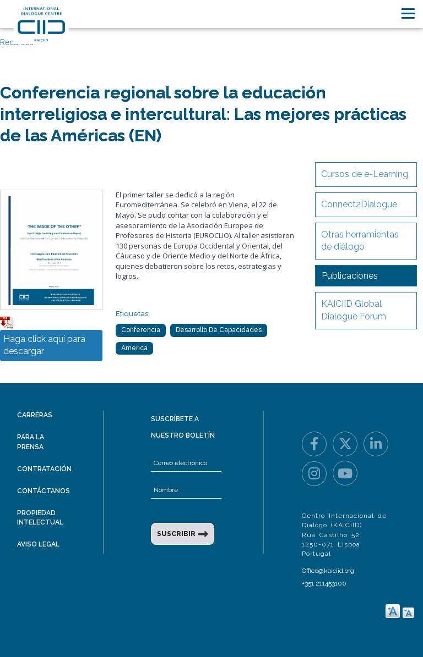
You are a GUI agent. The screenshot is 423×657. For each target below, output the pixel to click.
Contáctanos (43, 491)
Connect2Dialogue (359, 204)
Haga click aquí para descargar (44, 345)
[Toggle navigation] (408, 13)
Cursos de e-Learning (364, 174)
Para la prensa (30, 441)
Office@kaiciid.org (328, 571)
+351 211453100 (324, 583)
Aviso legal (38, 544)
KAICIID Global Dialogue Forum (353, 310)
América (134, 348)
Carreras (34, 415)
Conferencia (140, 330)
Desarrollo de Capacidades (219, 330)
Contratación (44, 469)
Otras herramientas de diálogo (360, 240)
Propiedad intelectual (40, 517)
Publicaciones (350, 275)
